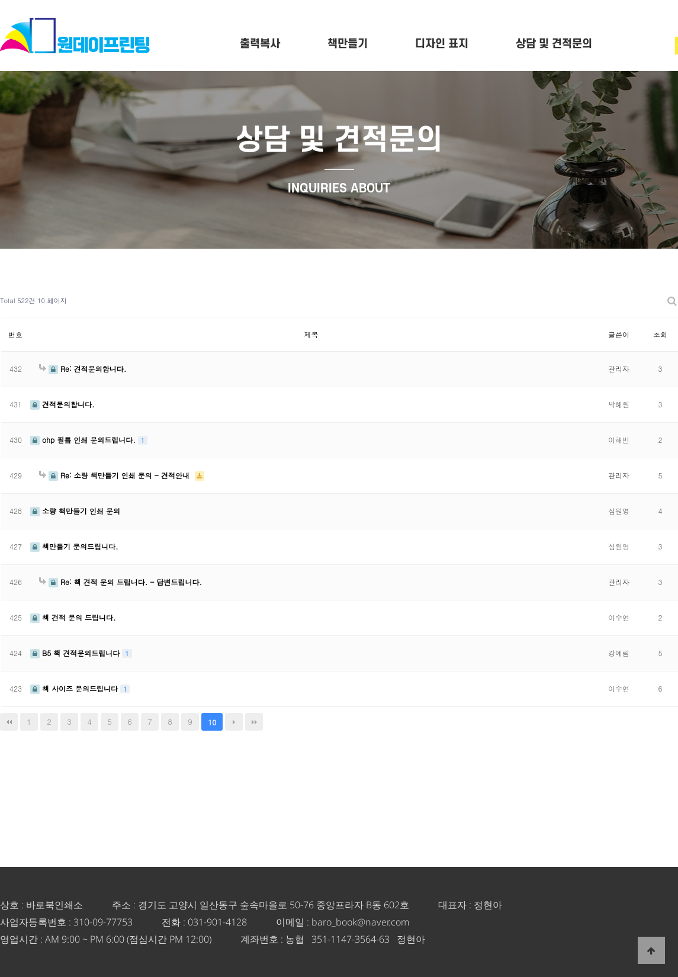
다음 (234, 722)
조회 (660, 334)
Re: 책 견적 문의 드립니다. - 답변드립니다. (120, 582)
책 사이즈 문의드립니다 (75, 688)
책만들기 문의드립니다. (74, 546)
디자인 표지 (441, 44)
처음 (9, 722)
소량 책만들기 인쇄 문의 (75, 511)
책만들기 (347, 44)
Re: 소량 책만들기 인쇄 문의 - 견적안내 (115, 475)
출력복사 (260, 44)
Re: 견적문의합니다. (82, 369)
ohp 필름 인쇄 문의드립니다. (84, 440)
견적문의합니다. (62, 404)
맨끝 (254, 722)
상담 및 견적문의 (554, 44)
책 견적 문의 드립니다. (73, 617)
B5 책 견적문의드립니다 (76, 653)
